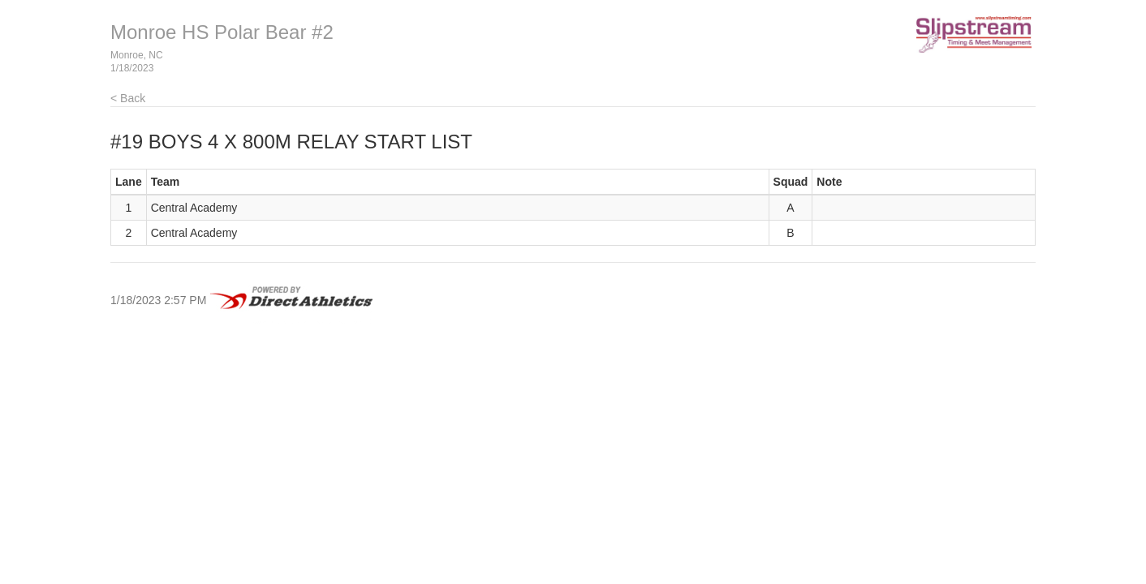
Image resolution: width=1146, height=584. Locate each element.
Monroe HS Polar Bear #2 (222, 32)
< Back (127, 98)
